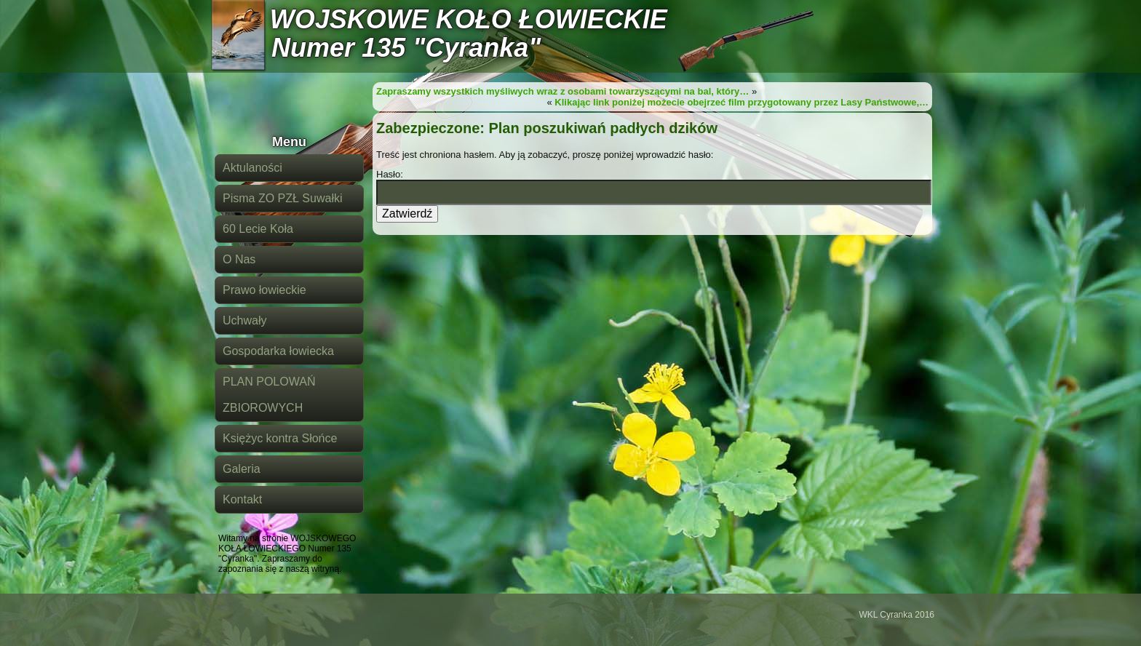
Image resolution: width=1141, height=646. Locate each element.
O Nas (239, 259)
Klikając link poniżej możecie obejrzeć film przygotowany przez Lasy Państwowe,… (741, 102)
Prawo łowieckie (264, 290)
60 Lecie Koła (258, 229)
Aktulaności (252, 168)
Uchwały (244, 320)
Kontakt (242, 499)
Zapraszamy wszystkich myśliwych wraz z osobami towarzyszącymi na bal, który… (562, 91)
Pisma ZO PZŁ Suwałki (282, 198)
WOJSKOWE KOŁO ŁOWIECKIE (468, 19)
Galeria (242, 469)
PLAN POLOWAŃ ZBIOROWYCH (269, 394)
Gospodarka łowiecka (278, 351)
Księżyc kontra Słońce (280, 438)
